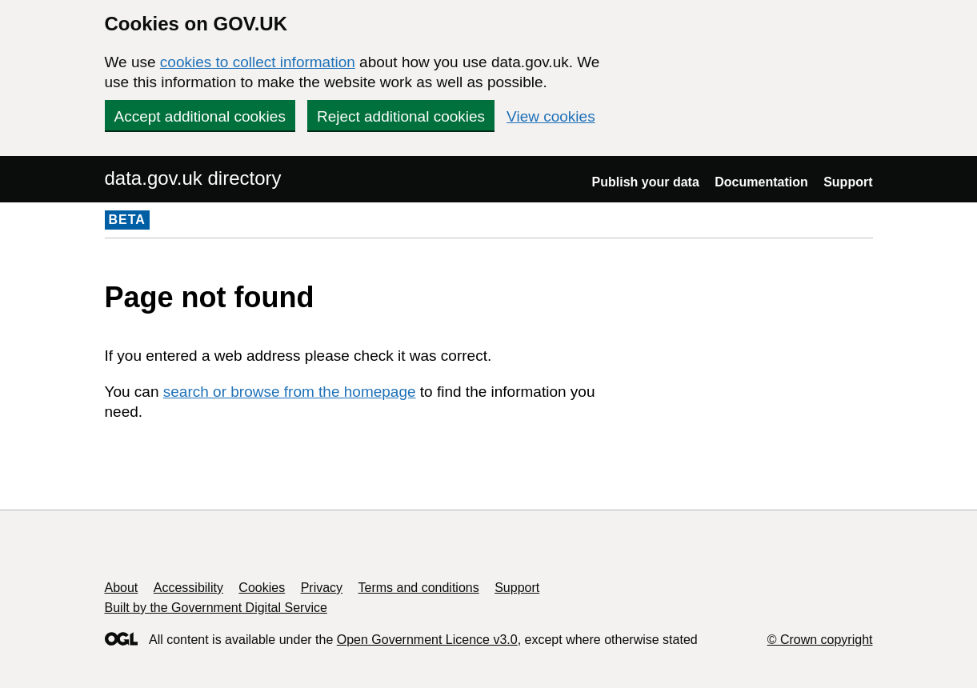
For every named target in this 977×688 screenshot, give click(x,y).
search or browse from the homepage (289, 391)
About (121, 587)
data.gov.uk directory (193, 178)
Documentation (761, 182)
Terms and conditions (418, 587)
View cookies (551, 116)
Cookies (261, 587)
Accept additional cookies (200, 116)
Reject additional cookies (401, 116)
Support (847, 182)
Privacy (321, 587)
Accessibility (188, 587)
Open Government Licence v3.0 (427, 639)
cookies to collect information (257, 62)
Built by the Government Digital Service (216, 607)
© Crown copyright (820, 639)
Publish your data (645, 182)
